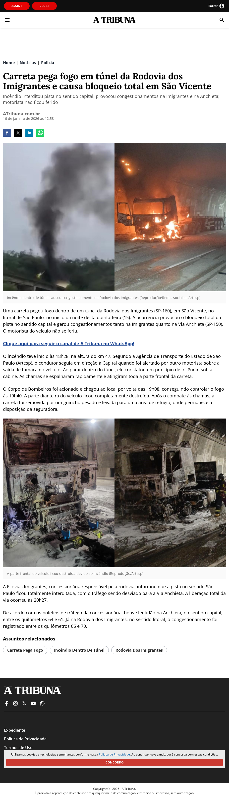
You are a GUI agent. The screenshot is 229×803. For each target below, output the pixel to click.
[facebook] (7, 133)
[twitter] (18, 133)
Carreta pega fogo (25, 650)
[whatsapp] (40, 133)
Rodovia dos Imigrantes (139, 650)
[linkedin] (29, 133)
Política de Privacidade (114, 754)
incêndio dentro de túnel (79, 650)
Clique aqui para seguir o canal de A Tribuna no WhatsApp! (68, 343)
